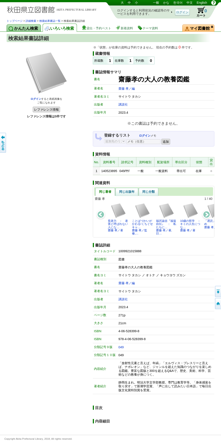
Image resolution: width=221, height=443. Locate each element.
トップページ (15, 20)
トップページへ (217, 303)
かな (166, 2)
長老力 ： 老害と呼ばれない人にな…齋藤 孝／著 (118, 217)
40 (210, 198)
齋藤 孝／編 (126, 88)
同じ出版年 (127, 191)
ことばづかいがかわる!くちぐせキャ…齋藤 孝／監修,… (142, 219)
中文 (190, 2)
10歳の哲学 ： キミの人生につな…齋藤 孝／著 (191, 217)
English (202, 2)
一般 (156, 2)
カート (199, 12)
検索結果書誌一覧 (50, 20)
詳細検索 (31, 20)
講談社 (123, 104)
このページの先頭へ (217, 291)
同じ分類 (148, 191)
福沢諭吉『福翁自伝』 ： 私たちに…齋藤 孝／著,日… (166, 219)
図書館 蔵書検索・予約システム (53, 9)
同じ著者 (105, 191)
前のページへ (3, 143)
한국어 (178, 2)
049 (121, 347)
